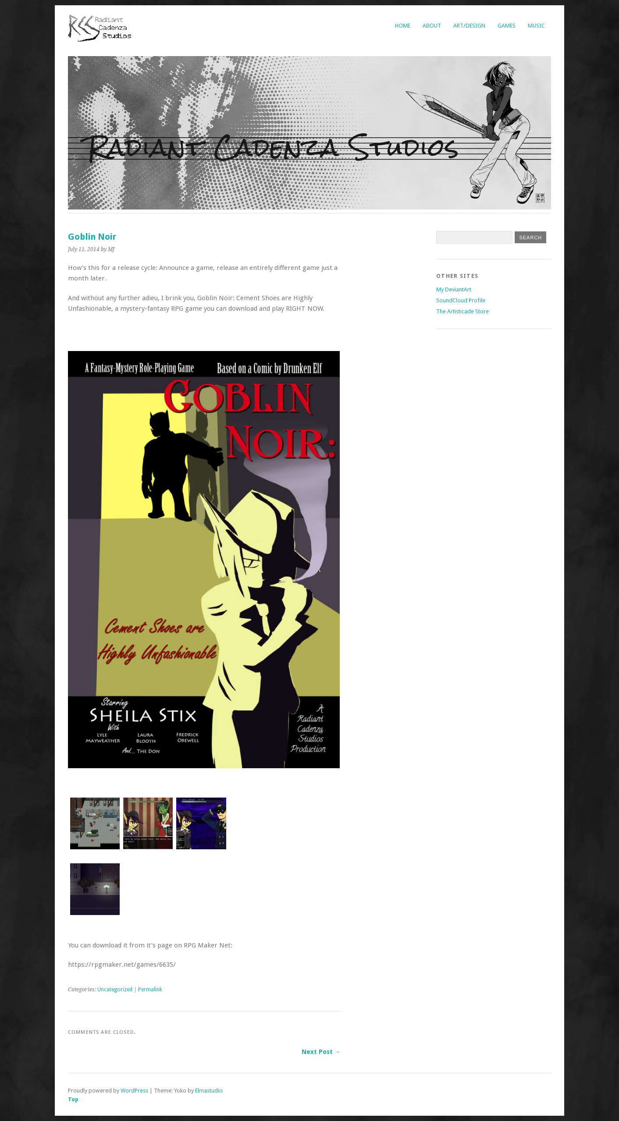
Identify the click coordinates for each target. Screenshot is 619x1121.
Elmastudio (209, 1090)
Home (402, 25)
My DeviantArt (453, 289)
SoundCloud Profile (460, 300)
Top (73, 1099)
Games (507, 25)
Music (536, 25)
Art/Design (469, 25)
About (432, 25)
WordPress (134, 1090)
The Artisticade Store (462, 311)
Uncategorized (114, 989)
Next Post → (321, 1051)
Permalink (150, 989)
